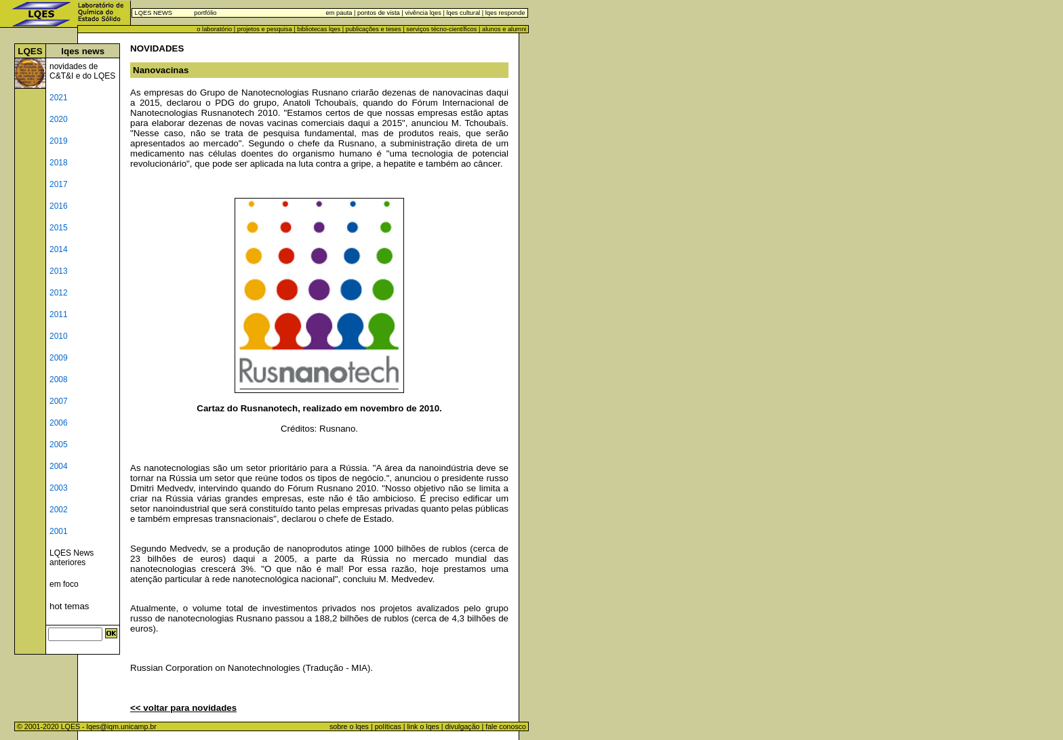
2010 (58, 336)
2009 (58, 358)
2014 (58, 249)
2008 (58, 379)
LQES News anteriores (71, 557)
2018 (58, 162)
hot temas (69, 606)
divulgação (462, 726)
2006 (58, 423)
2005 (58, 444)
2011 (58, 314)
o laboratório (214, 29)
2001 (58, 531)
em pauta (339, 12)
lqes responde (504, 12)
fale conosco (506, 726)
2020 (58, 119)
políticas (388, 726)
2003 (58, 488)
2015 (58, 227)
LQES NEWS (153, 12)
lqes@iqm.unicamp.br (122, 726)
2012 (58, 292)
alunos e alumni (504, 29)
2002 (58, 509)
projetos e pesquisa (264, 29)
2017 (58, 184)
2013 (58, 271)
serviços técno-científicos (441, 29)
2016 (58, 206)
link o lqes (423, 726)
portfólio (205, 12)
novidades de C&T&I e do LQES (82, 71)
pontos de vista (378, 12)
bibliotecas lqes (318, 29)
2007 (58, 401)
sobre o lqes (349, 726)
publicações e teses (373, 29)
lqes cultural (462, 12)
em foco (64, 584)
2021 (58, 97)
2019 (58, 141)
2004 (58, 466)
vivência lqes (423, 12)
